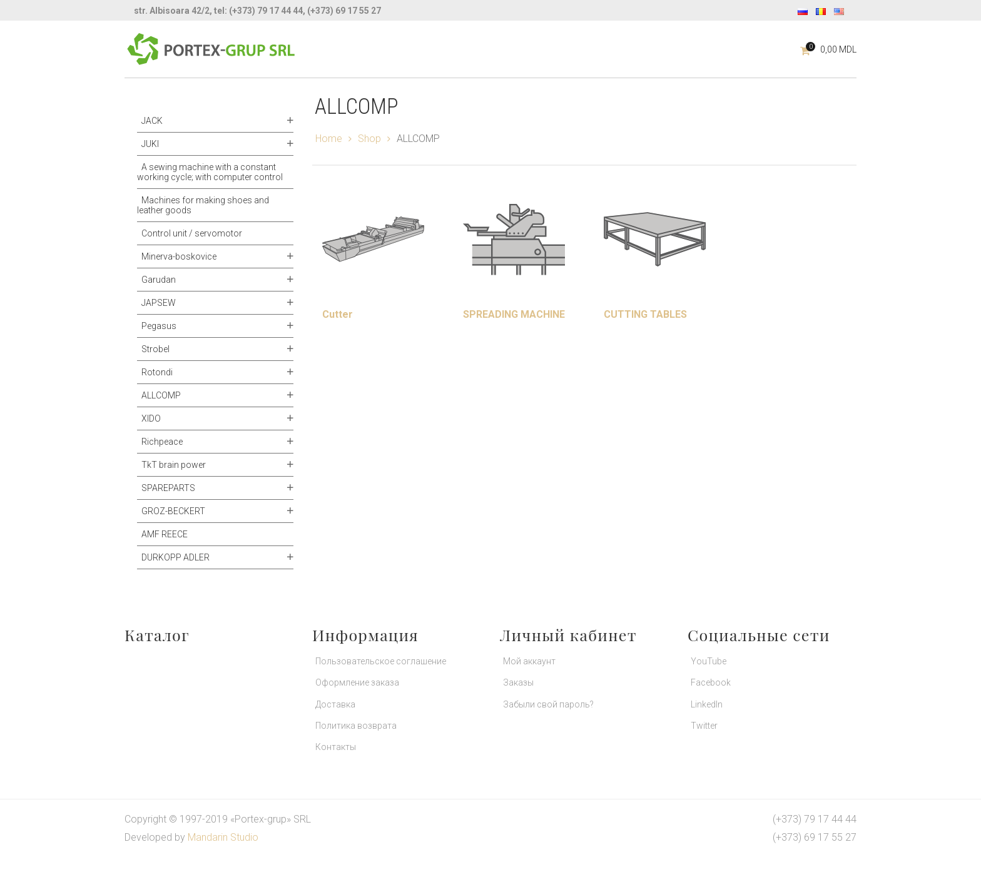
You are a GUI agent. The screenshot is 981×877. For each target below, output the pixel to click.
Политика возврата (356, 726)
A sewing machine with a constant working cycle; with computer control (210, 172)
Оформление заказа (357, 682)
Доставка (335, 704)
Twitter (704, 726)
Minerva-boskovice (178, 256)
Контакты (335, 747)
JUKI (150, 144)
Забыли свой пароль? (548, 704)
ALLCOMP (161, 395)
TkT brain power (173, 465)
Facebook (711, 682)
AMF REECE (164, 534)
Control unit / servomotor (191, 233)
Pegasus (158, 326)
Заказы (518, 682)
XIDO (151, 418)
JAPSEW (158, 303)
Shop (369, 138)
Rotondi (157, 372)
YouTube (708, 661)
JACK (152, 121)
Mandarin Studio (223, 837)
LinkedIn (707, 704)
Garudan (158, 280)
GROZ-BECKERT (173, 511)
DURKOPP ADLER (175, 557)
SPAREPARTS (168, 488)
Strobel (155, 349)
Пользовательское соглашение (380, 661)
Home (328, 138)
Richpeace (162, 442)
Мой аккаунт (529, 661)
